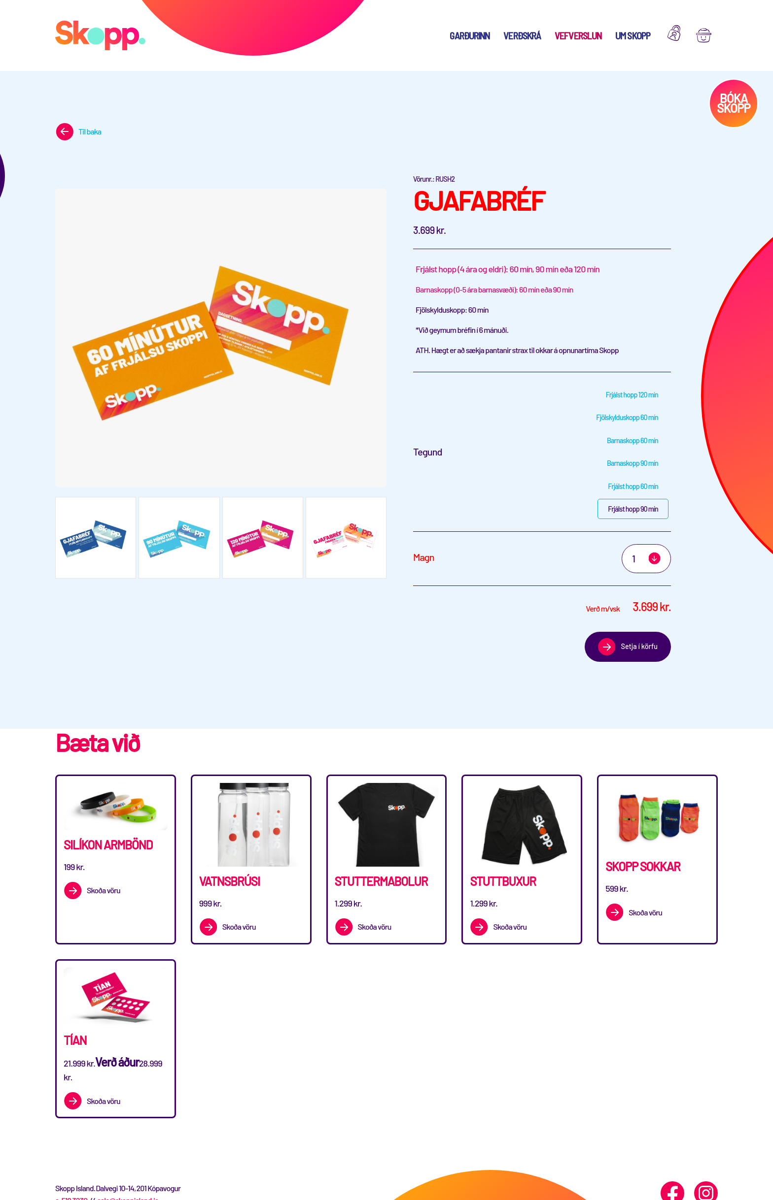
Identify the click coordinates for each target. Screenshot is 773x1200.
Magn (423, 557)
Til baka (89, 131)
